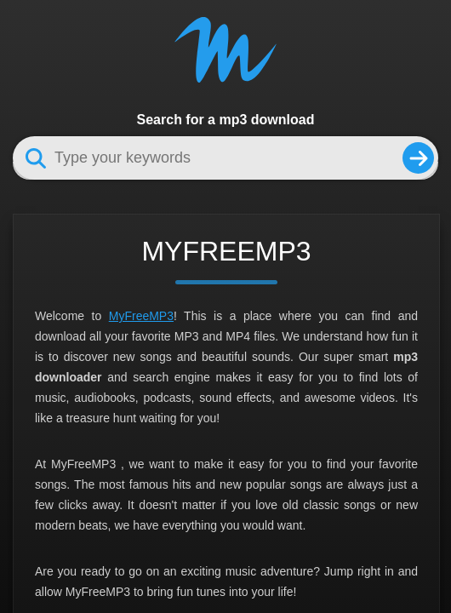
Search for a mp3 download (226, 119)
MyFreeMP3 (141, 316)
